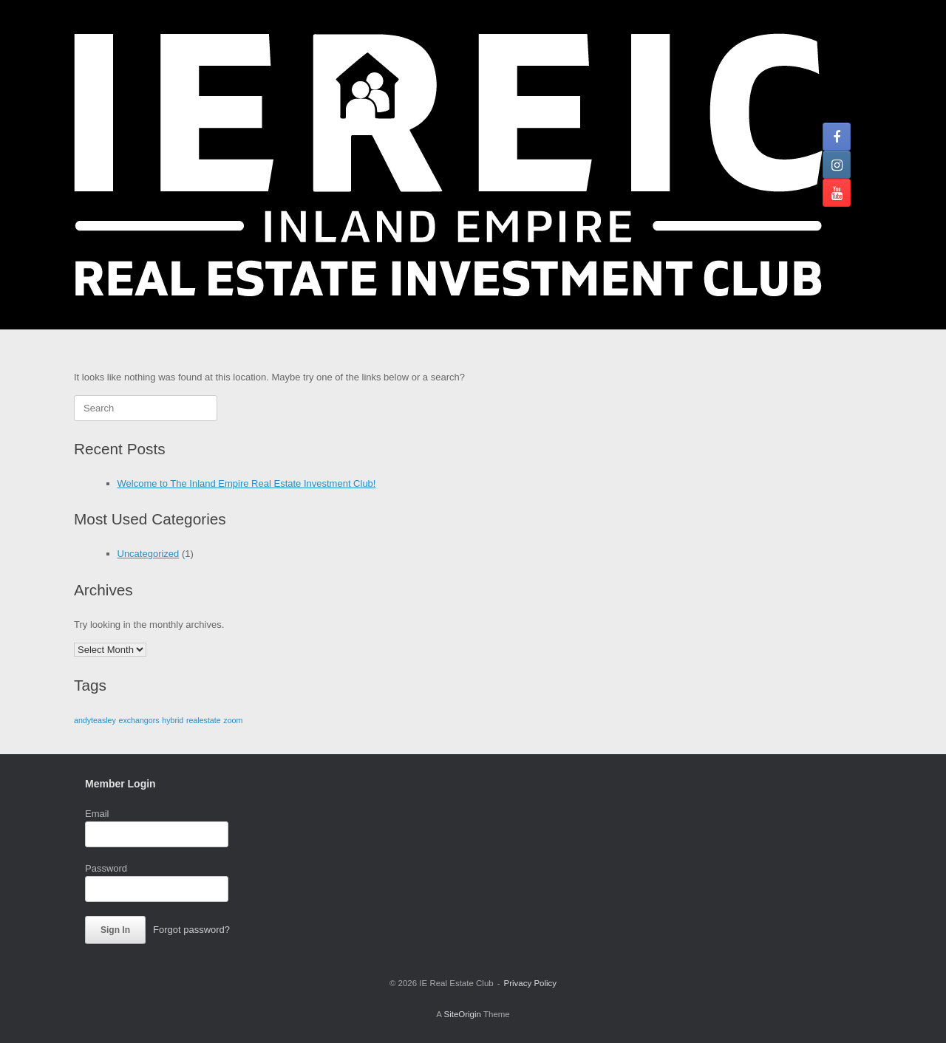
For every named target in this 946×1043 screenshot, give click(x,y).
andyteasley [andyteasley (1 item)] (95, 720)
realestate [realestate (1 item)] (203, 720)
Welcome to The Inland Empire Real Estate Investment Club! (247, 483)
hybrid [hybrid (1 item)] (172, 720)
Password (106, 868)
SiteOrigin (462, 1014)
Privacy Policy (530, 983)
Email (97, 813)
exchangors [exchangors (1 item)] (139, 720)
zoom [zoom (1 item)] (232, 720)
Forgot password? (191, 929)
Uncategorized (149, 553)
